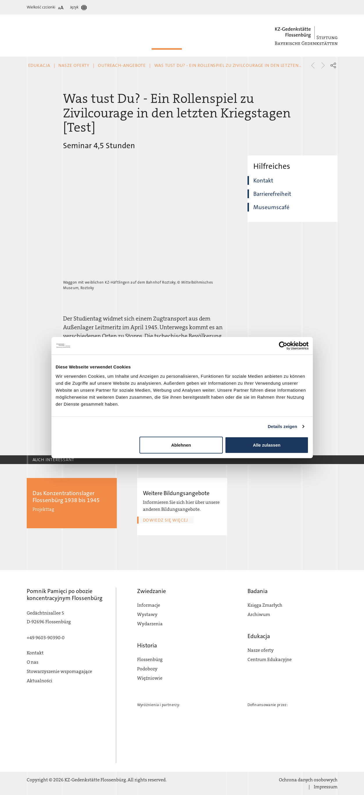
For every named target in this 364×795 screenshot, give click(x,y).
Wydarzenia (150, 624)
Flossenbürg (150, 659)
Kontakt (263, 180)
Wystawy (147, 614)
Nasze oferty (73, 65)
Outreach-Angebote (122, 65)
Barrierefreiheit (272, 194)
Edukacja (39, 65)
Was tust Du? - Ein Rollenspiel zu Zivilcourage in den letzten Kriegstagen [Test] (248, 65)
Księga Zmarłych (265, 605)
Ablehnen (181, 444)
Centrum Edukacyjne (270, 659)
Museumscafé (271, 207)
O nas (32, 662)
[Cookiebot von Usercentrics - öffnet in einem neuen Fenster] (283, 345)
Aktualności (39, 681)
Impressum (326, 787)
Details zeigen (282, 426)
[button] (333, 65)
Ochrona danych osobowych (308, 780)
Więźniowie (149, 678)
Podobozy (147, 669)
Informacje (148, 605)
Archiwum (259, 614)
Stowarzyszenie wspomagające (59, 671)
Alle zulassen (266, 444)
